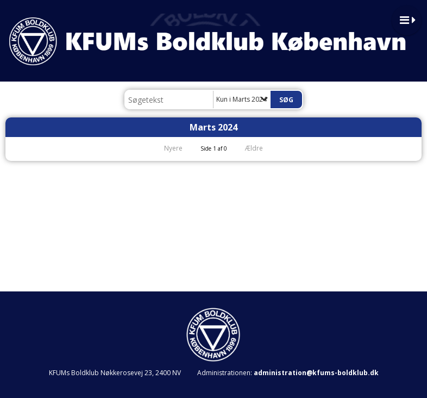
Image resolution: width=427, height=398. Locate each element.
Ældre (261, 148)
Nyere (166, 148)
